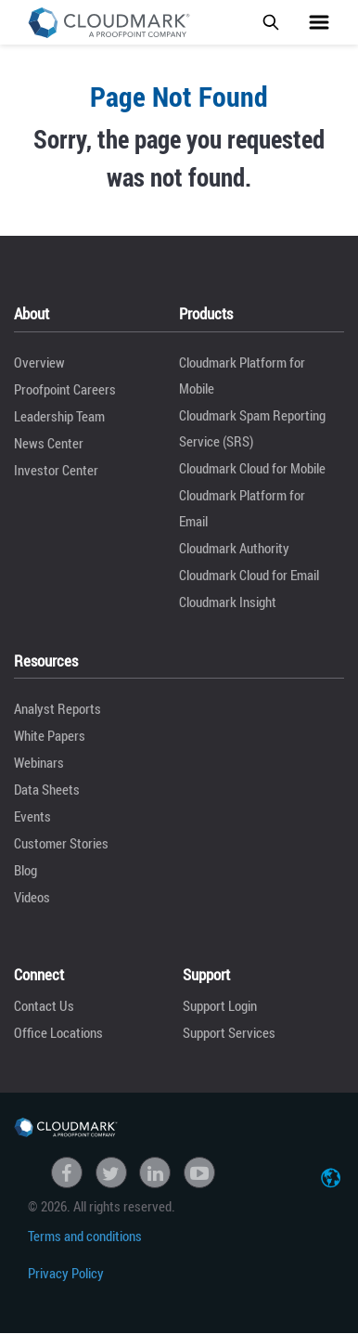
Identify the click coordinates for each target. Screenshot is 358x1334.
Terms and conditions (85, 1235)
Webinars (39, 762)
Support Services (229, 1032)
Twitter (111, 1172)
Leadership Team (59, 416)
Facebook (67, 1172)
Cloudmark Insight (227, 601)
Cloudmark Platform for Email (242, 508)
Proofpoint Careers (65, 389)
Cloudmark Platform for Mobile (242, 375)
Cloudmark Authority (234, 547)
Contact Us (44, 1005)
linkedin (155, 1172)
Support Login (220, 1005)
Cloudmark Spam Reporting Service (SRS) (252, 428)
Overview (39, 362)
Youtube (199, 1172)
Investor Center (56, 469)
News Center (48, 443)
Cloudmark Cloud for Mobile (252, 468)
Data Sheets (47, 789)
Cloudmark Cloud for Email (249, 574)
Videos (32, 896)
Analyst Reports (57, 708)
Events (32, 816)
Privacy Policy (66, 1272)
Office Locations (58, 1032)
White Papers (49, 735)
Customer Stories (61, 843)
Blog (25, 870)
